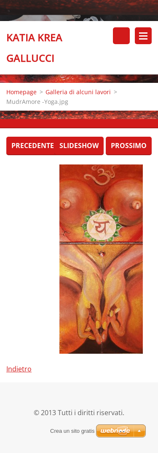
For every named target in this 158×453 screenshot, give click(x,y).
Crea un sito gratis (72, 431)
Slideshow (79, 145)
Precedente (32, 145)
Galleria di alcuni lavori (78, 92)
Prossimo (129, 145)
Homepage (21, 92)
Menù (143, 35)
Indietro (19, 369)
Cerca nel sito (121, 35)
